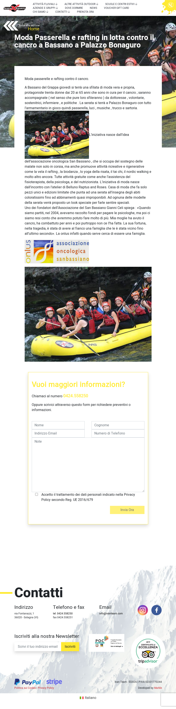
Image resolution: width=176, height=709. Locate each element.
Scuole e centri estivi (119, 4)
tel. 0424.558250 (63, 613)
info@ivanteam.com (111, 613)
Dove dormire (74, 8)
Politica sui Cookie (25, 688)
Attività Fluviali (44, 4)
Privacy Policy (46, 688)
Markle (158, 688)
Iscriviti (70, 646)
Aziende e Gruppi (44, 8)
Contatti (61, 12)
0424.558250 (75, 396)
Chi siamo (39, 12)
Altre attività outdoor (80, 4)
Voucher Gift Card (116, 8)
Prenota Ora (85, 12)
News (93, 8)
